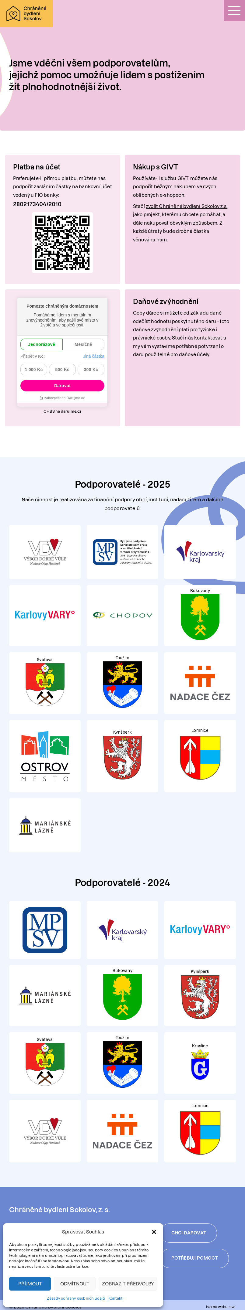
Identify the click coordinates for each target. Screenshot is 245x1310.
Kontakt (115, 1298)
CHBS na (63, 407)
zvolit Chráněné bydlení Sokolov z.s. (186, 206)
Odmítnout (74, 1283)
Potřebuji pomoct (194, 1253)
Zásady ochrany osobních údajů (76, 1298)
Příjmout (30, 1283)
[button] (154, 1232)
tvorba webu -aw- (221, 1303)
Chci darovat (188, 1227)
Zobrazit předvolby (128, 1283)
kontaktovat (208, 337)
